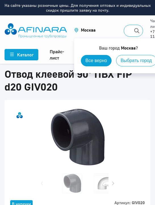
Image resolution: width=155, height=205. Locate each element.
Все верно (96, 60)
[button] (85, 30)
